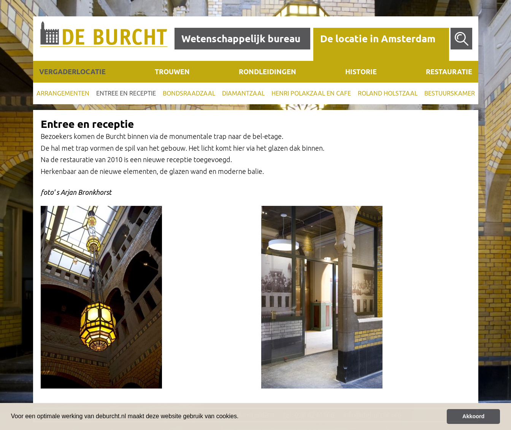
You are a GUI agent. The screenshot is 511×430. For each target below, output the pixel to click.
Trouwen (172, 71)
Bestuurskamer (449, 93)
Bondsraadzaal (189, 93)
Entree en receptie (126, 93)
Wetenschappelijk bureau (240, 38)
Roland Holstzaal (387, 93)
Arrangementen (62, 93)
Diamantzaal (243, 93)
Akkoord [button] (473, 416)
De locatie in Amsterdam (377, 38)
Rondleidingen (267, 71)
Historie (361, 71)
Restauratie (449, 71)
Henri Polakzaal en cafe (311, 93)
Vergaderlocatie (72, 71)
